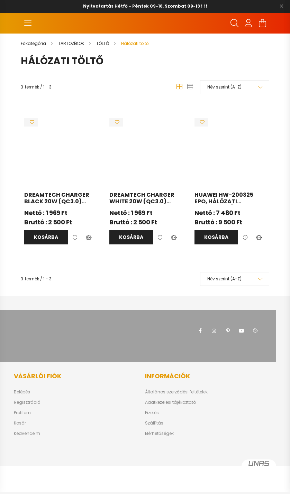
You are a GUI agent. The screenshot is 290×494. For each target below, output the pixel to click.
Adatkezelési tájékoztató (170, 423)
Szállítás (154, 443)
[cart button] (262, 33)
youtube (241, 351)
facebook (200, 351)
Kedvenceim (27, 454)
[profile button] (248, 33)
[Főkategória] (34, 64)
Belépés (22, 412)
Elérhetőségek (159, 454)
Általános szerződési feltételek (176, 412)
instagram (214, 351)
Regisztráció (27, 423)
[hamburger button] (28, 33)
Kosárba (46, 257)
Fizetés (152, 433)
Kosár (20, 443)
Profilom (22, 433)
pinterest (228, 351)
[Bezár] (281, 6)
